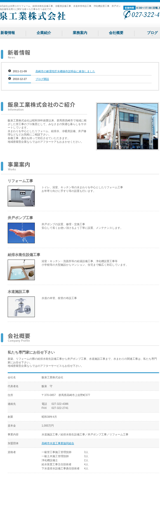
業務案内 (80, 33)
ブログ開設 (42, 79)
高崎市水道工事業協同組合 (58, 443)
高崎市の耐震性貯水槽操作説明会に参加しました (65, 71)
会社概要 (116, 33)
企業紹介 (44, 33)
